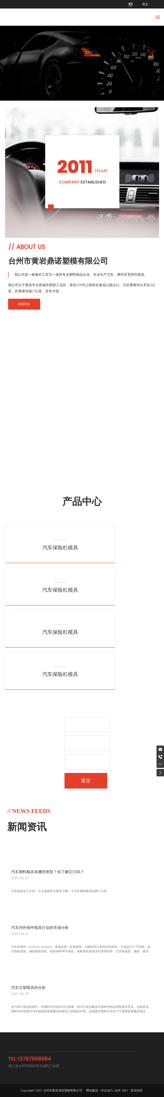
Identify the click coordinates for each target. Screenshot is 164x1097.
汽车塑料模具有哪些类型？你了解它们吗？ (47, 872)
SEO (125, 1090)
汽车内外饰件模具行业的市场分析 (40, 928)
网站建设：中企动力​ (99, 1090)
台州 (117, 1090)
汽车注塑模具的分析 (28, 988)
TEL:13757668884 (29, 1059)
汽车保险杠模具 (60, 548)
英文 (145, 4)
